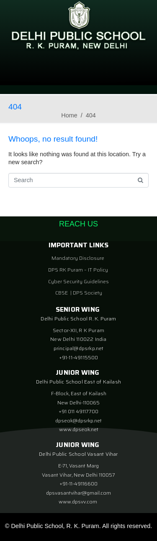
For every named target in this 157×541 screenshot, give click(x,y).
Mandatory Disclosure (77, 258)
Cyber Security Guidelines (78, 281)
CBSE (62, 293)
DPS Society (87, 293)
